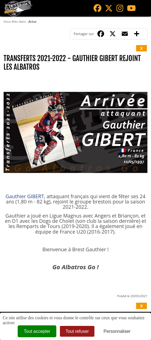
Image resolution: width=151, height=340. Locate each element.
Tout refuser (77, 331)
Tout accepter (37, 331)
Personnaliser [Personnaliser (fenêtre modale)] (117, 331)
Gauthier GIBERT (25, 196)
